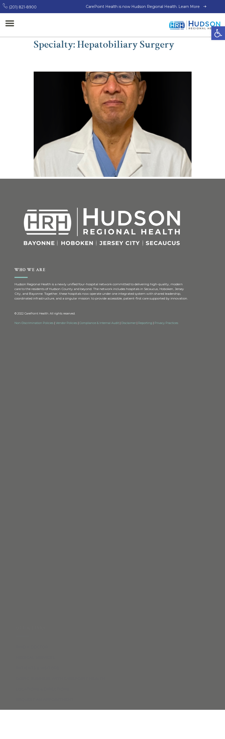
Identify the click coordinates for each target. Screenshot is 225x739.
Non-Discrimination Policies (33, 323)
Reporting (145, 323)
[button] (218, 33)
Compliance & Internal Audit (99, 323)
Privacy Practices (166, 323)
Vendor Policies (66, 323)
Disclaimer (128, 323)
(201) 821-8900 (20, 7)
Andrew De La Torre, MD (85, 61)
